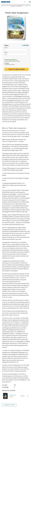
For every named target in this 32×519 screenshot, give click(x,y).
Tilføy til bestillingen (16, 70)
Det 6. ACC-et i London (12, 397)
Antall (5, 48)
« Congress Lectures (10, 406)
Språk (5, 52)
